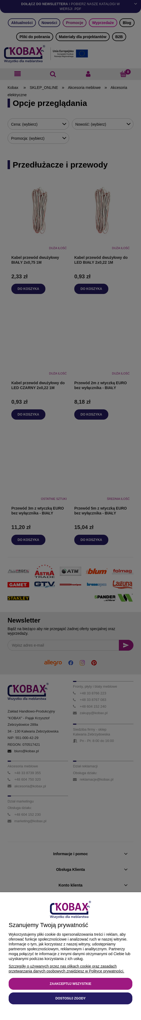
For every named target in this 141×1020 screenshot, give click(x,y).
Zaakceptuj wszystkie (70, 984)
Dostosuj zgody (70, 998)
